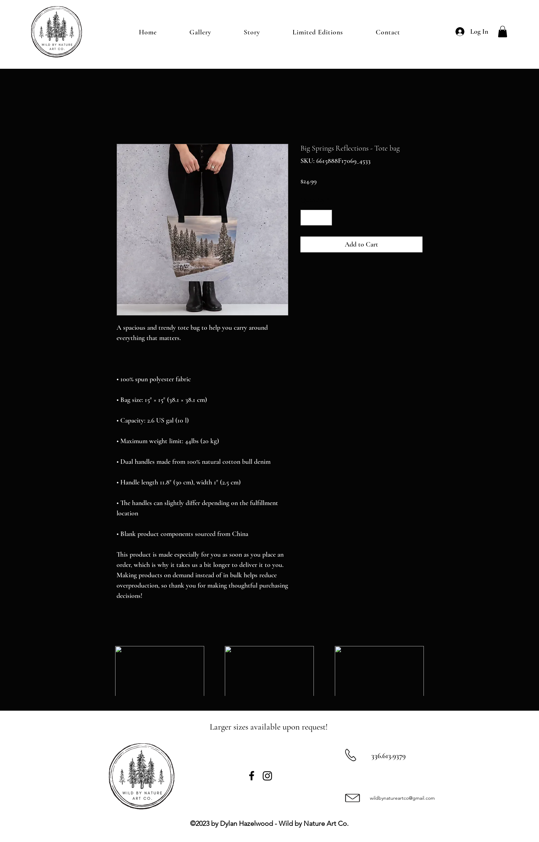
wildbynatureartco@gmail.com (402, 798)
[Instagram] (267, 775)
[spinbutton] (316, 217)
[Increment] (325, 217)
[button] (502, 31)
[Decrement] (307, 217)
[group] (269, 671)
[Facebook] (251, 775)
